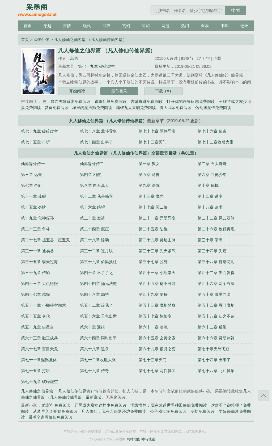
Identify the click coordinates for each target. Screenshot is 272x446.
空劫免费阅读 (202, 411)
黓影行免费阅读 (56, 405)
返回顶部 (263, 395)
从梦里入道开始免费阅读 (55, 411)
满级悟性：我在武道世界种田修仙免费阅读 (168, 405)
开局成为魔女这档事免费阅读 (100, 405)
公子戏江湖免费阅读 (168, 411)
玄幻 (126, 25)
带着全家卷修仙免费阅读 (51, 417)
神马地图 (148, 439)
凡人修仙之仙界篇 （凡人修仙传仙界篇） (90, 39)
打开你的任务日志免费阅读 (191, 101)
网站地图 (134, 439)
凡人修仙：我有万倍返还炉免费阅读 (113, 411)
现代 (87, 25)
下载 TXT (163, 91)
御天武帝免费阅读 (176, 107)
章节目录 (119, 91)
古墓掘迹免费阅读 (147, 101)
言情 (67, 25)
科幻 (146, 25)
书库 (225, 25)
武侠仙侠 (41, 39)
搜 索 (235, 10)
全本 (205, 25)
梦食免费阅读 (57, 107)
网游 (165, 25)
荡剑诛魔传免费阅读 (213, 107)
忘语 (74, 58)
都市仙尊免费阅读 (111, 101)
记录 (244, 25)
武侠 (106, 25)
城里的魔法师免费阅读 (92, 107)
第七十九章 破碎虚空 (96, 66)
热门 (185, 25)
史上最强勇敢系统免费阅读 (66, 101)
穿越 (47, 25)
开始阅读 (77, 91)
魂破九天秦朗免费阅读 (136, 107)
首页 (28, 25)
